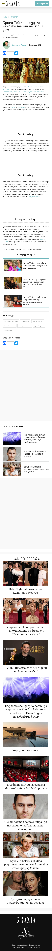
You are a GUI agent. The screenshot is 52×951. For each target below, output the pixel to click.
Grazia (5, 17)
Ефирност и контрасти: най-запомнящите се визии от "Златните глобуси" (25, 630)
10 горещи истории (11, 321)
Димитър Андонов (20, 45)
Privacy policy (29, 947)
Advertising (20, 947)
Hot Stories (14, 17)
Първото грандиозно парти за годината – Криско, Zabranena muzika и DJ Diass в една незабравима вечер (34, 438)
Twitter (13, 107)
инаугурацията (34, 196)
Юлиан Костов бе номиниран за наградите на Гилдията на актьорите (35, 453)
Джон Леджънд (9, 326)
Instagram (21, 107)
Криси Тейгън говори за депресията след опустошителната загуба (34, 301)
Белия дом (25, 321)
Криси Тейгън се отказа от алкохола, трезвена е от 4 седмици (35, 265)
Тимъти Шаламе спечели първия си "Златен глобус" (25, 669)
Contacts (37, 947)
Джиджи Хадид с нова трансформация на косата (25, 900)
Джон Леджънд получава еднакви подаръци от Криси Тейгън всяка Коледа (34, 283)
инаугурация (8, 330)
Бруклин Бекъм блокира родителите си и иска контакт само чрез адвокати (36, 469)
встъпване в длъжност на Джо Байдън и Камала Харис (23, 92)
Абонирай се (42, 3)
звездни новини (25, 326)
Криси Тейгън (33, 87)
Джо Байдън (39, 326)
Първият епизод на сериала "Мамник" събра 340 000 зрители (26, 786)
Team (14, 947)
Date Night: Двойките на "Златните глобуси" (25, 590)
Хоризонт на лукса (25, 750)
